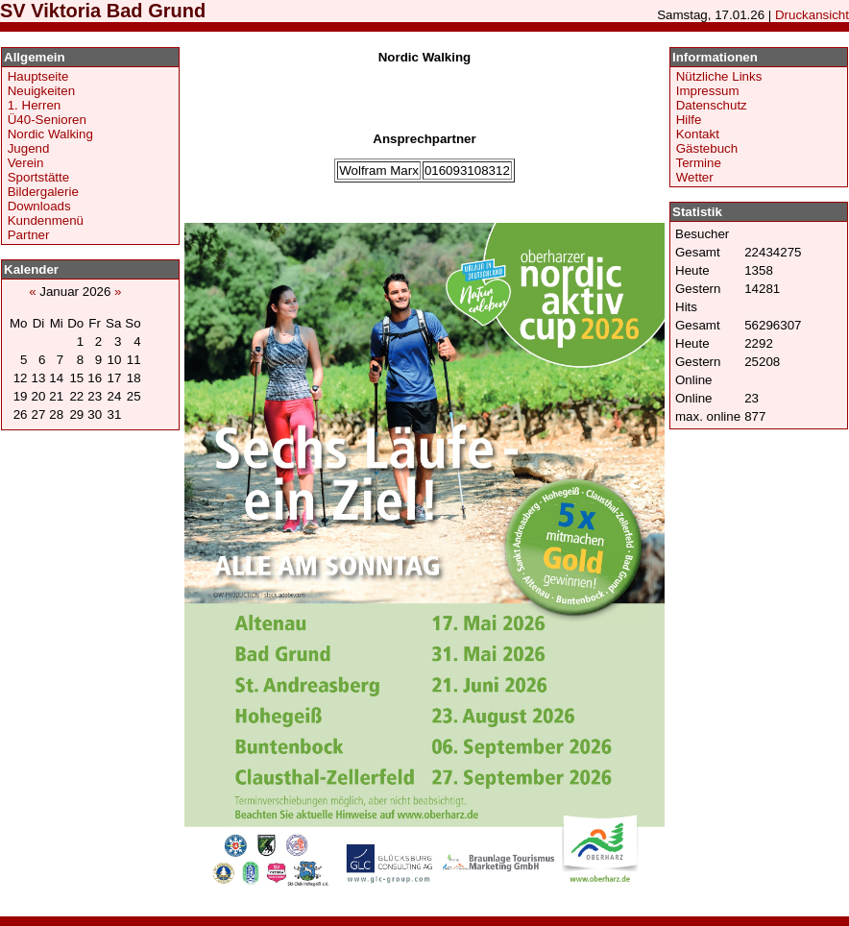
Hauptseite (38, 76)
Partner (29, 235)
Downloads (39, 206)
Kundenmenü (46, 220)
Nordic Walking (50, 134)
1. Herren (34, 105)
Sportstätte (38, 177)
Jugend (29, 148)
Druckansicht (812, 15)
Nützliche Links (719, 76)
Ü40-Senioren (47, 119)
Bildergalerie (43, 191)
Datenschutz (711, 105)
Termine (697, 163)
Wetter (695, 177)
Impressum (708, 91)
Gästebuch (707, 148)
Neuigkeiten (41, 91)
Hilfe (689, 119)
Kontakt (697, 134)
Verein (26, 163)
